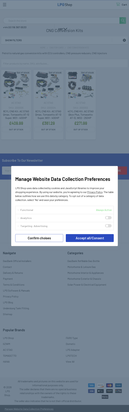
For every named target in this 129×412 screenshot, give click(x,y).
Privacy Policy (94, 192)
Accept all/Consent (90, 238)
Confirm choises (39, 238)
